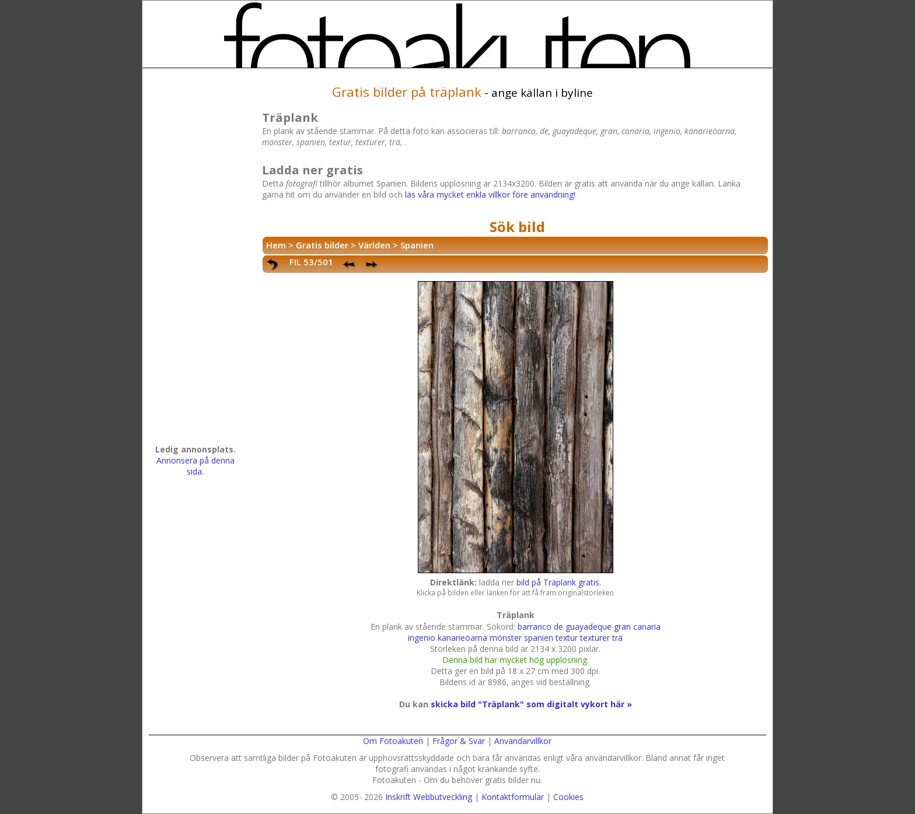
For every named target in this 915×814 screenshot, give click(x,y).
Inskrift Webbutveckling (428, 796)
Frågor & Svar (458, 740)
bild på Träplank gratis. (558, 582)
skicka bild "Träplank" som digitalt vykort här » (531, 704)
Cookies (568, 796)
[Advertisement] (195, 260)
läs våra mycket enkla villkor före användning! (490, 194)
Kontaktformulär (512, 796)
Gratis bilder (322, 245)
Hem (276, 245)
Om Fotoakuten (393, 740)
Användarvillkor (522, 740)
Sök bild (517, 226)
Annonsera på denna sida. (195, 466)
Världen (374, 245)
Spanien (417, 245)
